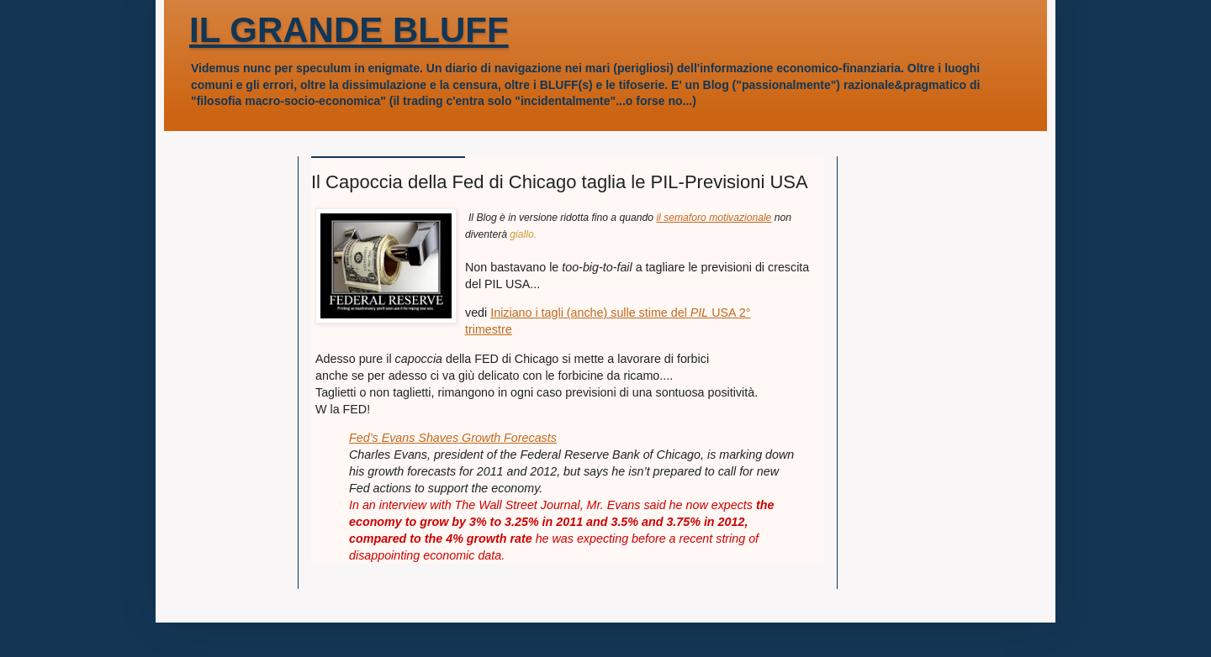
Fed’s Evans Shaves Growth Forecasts (453, 437)
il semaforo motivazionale (713, 217)
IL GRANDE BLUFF (349, 30)
